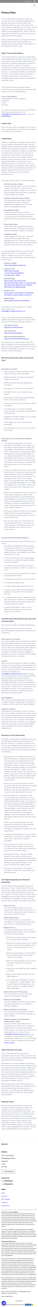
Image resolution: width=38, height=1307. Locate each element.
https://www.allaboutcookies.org (14, 265)
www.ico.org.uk (9, 1043)
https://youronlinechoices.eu (13, 327)
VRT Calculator (5, 1199)
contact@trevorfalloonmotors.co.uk (13, 114)
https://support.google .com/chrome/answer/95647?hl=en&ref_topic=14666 (14, 273)
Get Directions (8, 1171)
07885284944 (6, 116)
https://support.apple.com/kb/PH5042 (16, 300)
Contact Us (4, 1202)
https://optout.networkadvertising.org (16, 339)
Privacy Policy (5, 1205)
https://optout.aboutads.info (13, 333)
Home (3, 1193)
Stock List (4, 1196)
